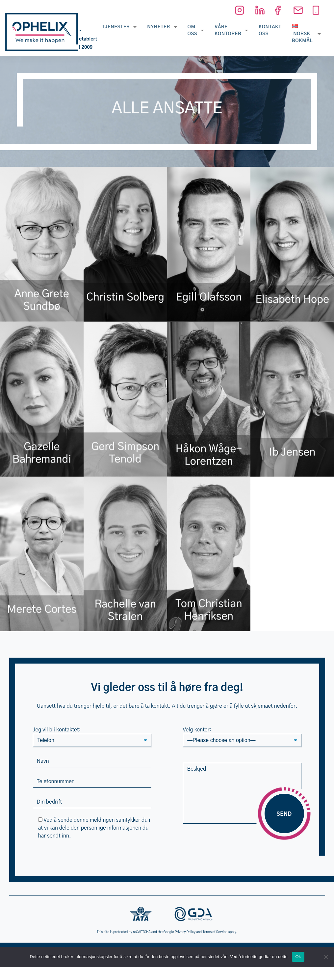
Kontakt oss (270, 30)
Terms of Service (215, 932)
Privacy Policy (185, 932)
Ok (298, 956)
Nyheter (158, 27)
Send (284, 814)
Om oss (192, 30)
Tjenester (116, 27)
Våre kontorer (228, 30)
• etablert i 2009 (88, 39)
